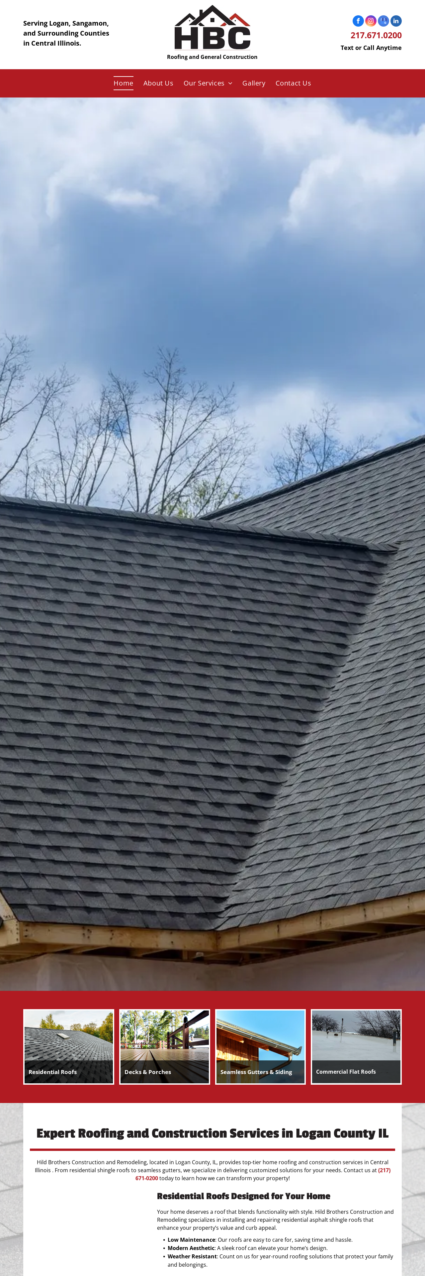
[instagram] (371, 21)
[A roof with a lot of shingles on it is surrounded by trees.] (88, 1230)
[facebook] (358, 21)
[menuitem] (123, 83)
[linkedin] (396, 21)
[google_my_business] (383, 21)
